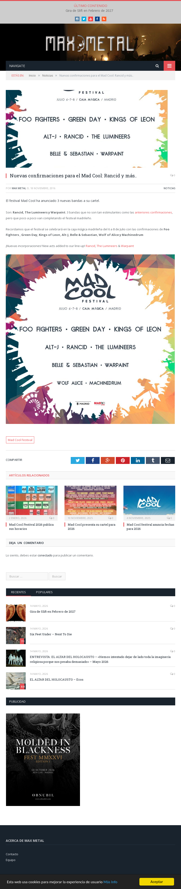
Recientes (18, 592)
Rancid (90, 246)
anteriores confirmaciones (153, 212)
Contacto (12, 854)
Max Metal (19, 188)
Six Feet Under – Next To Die (51, 634)
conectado (45, 555)
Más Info (110, 882)
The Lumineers (107, 246)
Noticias (169, 188)
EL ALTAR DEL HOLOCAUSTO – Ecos (56, 679)
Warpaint (127, 246)
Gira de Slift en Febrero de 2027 (89, 11)
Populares (44, 592)
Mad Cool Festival (20, 440)
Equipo (10, 860)
